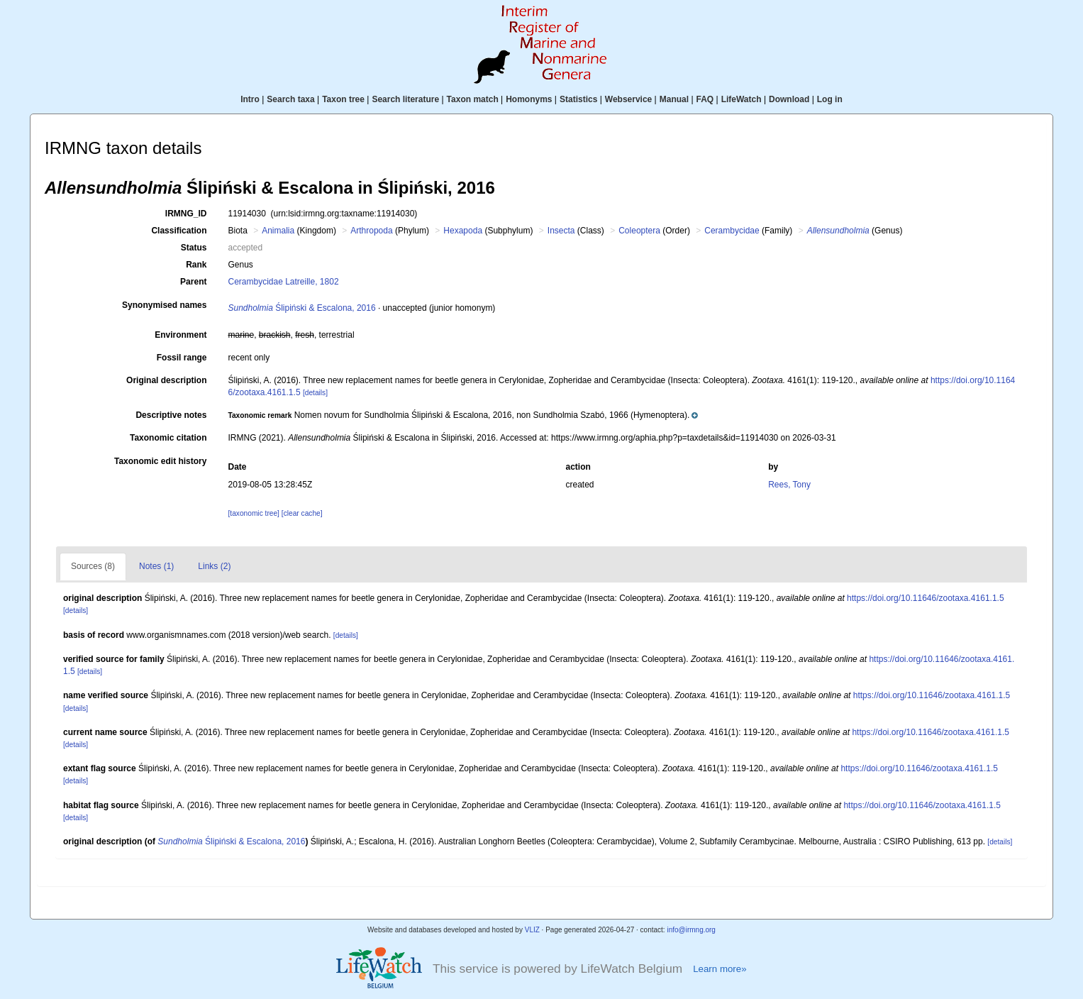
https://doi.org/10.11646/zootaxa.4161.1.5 (925, 598)
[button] (463, 415)
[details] (315, 393)
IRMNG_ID (186, 214)
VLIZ (532, 930)
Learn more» (719, 969)
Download (789, 99)
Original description (166, 380)
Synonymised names (164, 305)
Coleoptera (639, 231)
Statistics (578, 99)
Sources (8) (93, 566)
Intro (250, 99)
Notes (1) (156, 566)
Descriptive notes (170, 415)
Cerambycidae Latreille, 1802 (283, 282)
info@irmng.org (691, 930)
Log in (830, 99)
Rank (196, 265)
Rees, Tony (789, 485)
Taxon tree (343, 99)
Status (194, 248)
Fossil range (182, 358)
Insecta (561, 231)
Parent (193, 282)
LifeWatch (741, 99)
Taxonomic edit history (160, 461)
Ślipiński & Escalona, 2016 (301, 308)
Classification (178, 231)
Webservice (628, 99)
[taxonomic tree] (253, 513)
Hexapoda (462, 231)
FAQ (705, 99)
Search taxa (290, 99)
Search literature (405, 99)
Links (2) (214, 566)
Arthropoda (371, 231)
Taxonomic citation (168, 438)
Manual (674, 99)
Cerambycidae (731, 231)
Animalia (278, 231)
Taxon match (473, 99)
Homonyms (529, 99)
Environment (180, 335)
